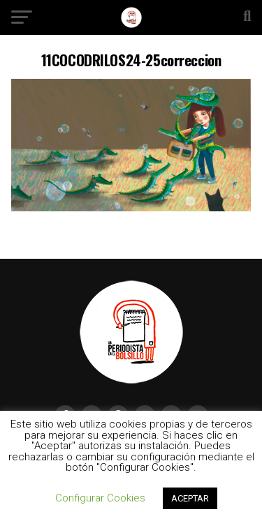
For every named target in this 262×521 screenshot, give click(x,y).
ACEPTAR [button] (190, 498)
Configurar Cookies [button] (100, 498)
